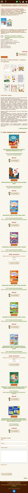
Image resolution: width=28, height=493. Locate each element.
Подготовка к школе (9, 8)
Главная (2, 8)
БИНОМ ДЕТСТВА (17, 154)
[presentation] (12, 469)
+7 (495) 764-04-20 (14, 487)
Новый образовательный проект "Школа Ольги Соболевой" (15, 393)
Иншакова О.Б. (15, 424)
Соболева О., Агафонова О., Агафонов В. (13, 35)
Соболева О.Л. (15, 391)
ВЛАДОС (17, 425)
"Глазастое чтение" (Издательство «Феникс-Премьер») (15, 219)
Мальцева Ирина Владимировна (15, 153)
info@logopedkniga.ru (15, 488)
